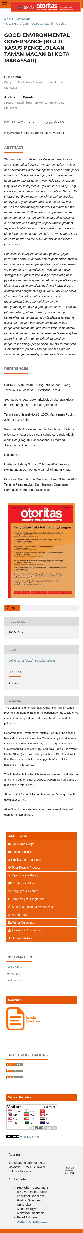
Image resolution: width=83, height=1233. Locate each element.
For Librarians (14, 980)
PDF (13, 607)
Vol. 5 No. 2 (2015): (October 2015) (28, 23)
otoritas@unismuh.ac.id (32, 1221)
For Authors (13, 973)
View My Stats (29, 1137)
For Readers (14, 967)
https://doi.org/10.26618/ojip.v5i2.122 (38, 122)
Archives (23, 19)
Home (8, 19)
